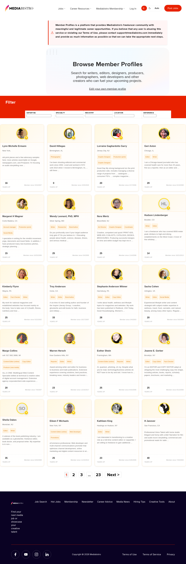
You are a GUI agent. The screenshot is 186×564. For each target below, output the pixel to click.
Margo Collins (9, 351)
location (118, 113)
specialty (60, 113)
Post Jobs (173, 8)
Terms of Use (129, 554)
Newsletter (87, 501)
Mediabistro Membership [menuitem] (109, 8)
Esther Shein (104, 351)
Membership (71, 501)
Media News (123, 501)
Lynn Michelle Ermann (14, 146)
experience (148, 113)
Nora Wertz (103, 216)
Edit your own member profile (107, 88)
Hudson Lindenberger (156, 215)
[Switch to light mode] (144, 8)
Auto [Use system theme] (157, 8)
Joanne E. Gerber (153, 351)
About (171, 501)
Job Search (41, 501)
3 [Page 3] (81, 475)
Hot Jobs (56, 501)
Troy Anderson (58, 286)
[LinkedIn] (47, 554)
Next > (114, 475)
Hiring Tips (139, 501)
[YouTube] (26, 554)
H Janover (149, 421)
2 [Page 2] (73, 475)
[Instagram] (36, 554)
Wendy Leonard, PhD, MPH (64, 216)
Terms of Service (152, 554)
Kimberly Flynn (10, 286)
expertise (31, 113)
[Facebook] (15, 554)
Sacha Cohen (151, 286)
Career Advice (105, 501)
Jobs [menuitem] (60, 8)
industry (89, 113)
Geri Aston (150, 146)
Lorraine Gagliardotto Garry (112, 146)
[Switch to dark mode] (150, 8)
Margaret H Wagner (12, 216)
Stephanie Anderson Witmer (112, 286)
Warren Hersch (58, 351)
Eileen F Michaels (59, 421)
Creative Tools (157, 501)
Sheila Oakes (9, 420)
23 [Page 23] (99, 475)
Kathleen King (104, 421)
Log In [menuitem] (133, 8)
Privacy (171, 554)
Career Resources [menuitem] (79, 8)
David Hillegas (57, 146)
